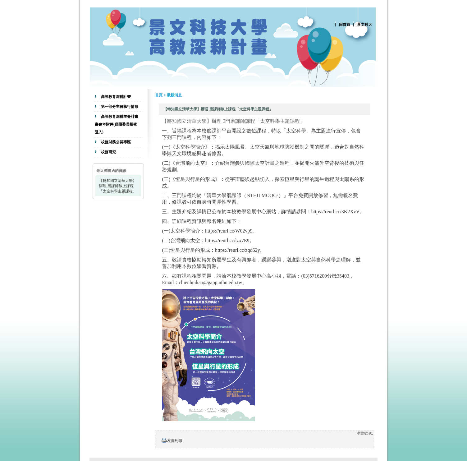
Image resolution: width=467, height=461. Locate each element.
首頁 (159, 95)
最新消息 (174, 95)
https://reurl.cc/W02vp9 (228, 230)
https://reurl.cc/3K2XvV (335, 211)
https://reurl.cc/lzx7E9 (227, 240)
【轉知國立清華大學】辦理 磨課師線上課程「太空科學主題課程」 (117, 185)
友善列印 (174, 441)
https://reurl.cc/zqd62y (237, 250)
